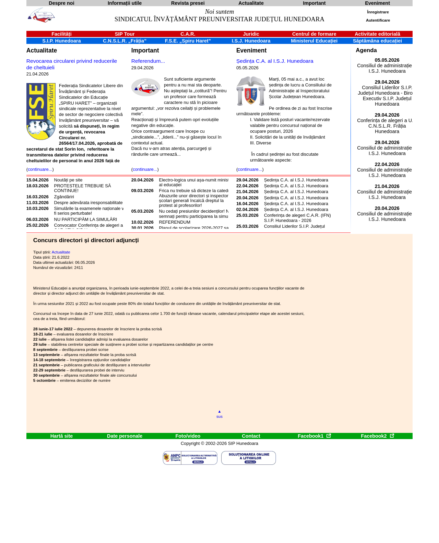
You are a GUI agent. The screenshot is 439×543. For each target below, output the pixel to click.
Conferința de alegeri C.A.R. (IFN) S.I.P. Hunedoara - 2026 (297, 218)
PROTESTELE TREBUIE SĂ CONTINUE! (82, 188)
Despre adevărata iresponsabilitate (88, 202)
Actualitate (41, 50)
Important (145, 50)
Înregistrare (378, 12)
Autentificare (378, 20)
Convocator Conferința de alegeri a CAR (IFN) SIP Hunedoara (88, 228)
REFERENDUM (174, 222)
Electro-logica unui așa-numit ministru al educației (196, 182)
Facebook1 (314, 436)
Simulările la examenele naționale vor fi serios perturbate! (91, 211)
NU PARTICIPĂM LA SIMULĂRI (85, 219)
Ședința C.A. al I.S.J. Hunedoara (274, 61)
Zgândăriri (64, 196)
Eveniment (251, 50)
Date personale (124, 436)
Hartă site (61, 436)
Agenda (366, 50)
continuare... (40, 169)
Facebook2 (377, 436)
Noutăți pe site (68, 179)
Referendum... (148, 61)
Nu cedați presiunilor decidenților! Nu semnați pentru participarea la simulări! (197, 214)
